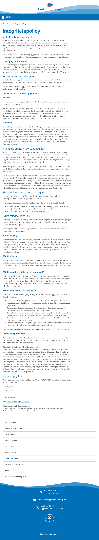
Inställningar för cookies (49, 534)
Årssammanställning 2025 (15, 477)
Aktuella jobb (10, 452)
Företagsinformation (13, 428)
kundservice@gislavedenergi (18, 402)
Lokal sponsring (11, 434)
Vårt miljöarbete (11, 440)
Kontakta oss (10, 422)
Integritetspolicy (11, 458)
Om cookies (10, 447)
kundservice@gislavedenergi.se (52, 500)
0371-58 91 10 (47, 506)
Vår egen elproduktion (14, 464)
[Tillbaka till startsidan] (49, 11)
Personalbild (10, 471)
